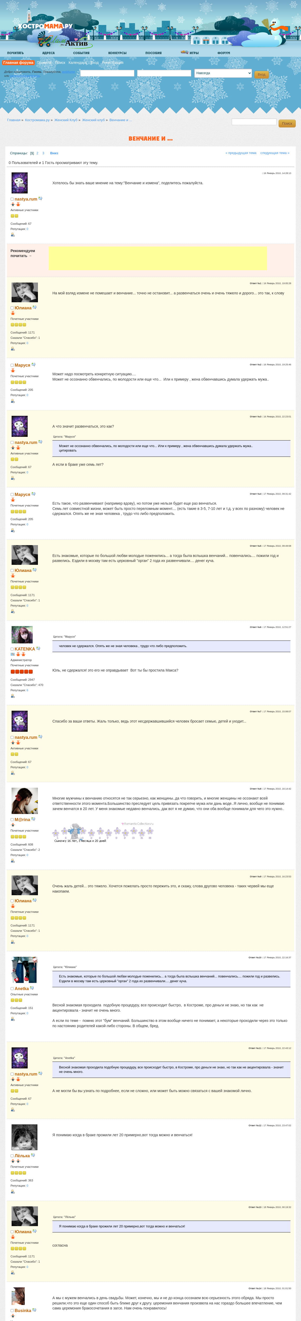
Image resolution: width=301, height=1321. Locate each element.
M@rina (22, 819)
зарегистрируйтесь (25, 75)
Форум (224, 53)
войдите (68, 71)
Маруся (22, 365)
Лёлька (22, 1155)
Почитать (15, 53)
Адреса (48, 53)
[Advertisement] (158, 258)
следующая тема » (274, 153)
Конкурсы (117, 53)
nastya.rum (26, 199)
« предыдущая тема (240, 153)
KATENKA (25, 649)
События (81, 53)
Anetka (22, 988)
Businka (23, 1310)
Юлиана (23, 307)
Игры (189, 52)
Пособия (153, 53)
